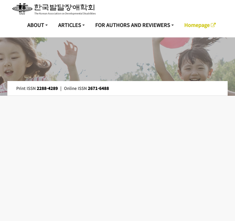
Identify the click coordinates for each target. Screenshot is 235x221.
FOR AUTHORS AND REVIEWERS (132, 25)
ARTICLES (69, 25)
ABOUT (35, 25)
